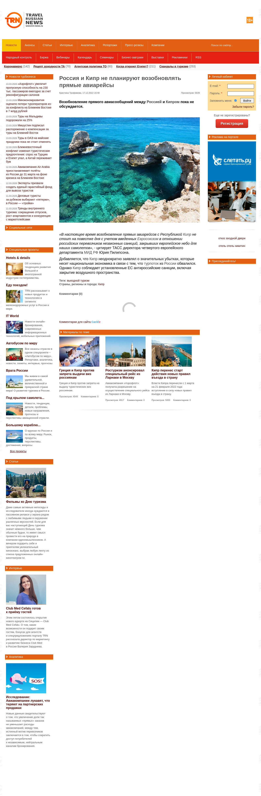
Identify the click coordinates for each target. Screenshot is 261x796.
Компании (158, 45)
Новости (11, 45)
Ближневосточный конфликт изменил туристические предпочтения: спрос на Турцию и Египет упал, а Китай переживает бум (29, 154)
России (170, 264)
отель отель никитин (232, 245)
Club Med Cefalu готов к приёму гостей (23, 610)
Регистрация (232, 124)
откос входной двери (232, 238)
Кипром (172, 102)
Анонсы (30, 45)
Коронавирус (13, 66)
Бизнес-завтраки (132, 57)
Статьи (47, 45)
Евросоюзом (147, 239)
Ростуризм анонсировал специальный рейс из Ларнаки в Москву (124, 374)
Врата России (17, 370)
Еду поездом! (17, 285)
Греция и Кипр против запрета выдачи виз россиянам (76, 374)
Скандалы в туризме (173, 66)
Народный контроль (19, 57)
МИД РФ (91, 252)
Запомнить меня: (221, 100)
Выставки (157, 57)
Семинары (107, 57)
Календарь (85, 57)
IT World (12, 316)
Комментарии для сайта (80, 321)
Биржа (44, 57)
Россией (154, 102)
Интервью (66, 45)
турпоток (151, 264)
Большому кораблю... (23, 425)
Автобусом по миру (21, 343)
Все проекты (18, 451)
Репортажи (110, 45)
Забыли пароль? (243, 106)
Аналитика (88, 45)
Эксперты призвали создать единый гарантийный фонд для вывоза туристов (29, 187)
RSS (198, 57)
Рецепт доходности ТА (49, 66)
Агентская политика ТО (90, 66)
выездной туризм (78, 280)
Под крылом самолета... (25, 398)
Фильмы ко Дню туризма (26, 501)
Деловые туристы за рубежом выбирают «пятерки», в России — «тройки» (28, 199)
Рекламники (180, 57)
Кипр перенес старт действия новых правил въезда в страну (171, 374)
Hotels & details (18, 258)
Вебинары (63, 57)
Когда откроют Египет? (132, 66)
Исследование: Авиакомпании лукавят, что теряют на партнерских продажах (28, 702)
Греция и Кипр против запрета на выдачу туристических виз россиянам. (79, 387)
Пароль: (216, 93)
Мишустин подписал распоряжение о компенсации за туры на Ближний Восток (27, 129)
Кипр (187, 234)
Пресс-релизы (134, 45)
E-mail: (215, 85)
